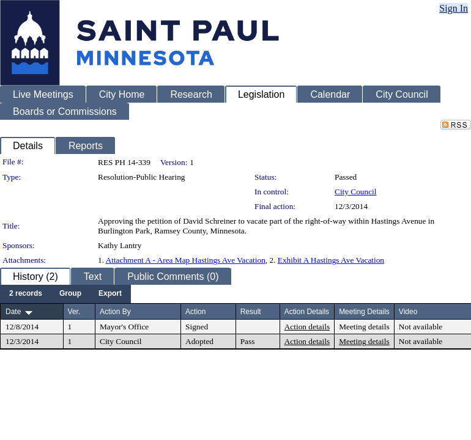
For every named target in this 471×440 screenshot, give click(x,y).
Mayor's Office (124, 326)
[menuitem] (26, 293)
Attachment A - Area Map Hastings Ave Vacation (185, 260)
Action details (307, 326)
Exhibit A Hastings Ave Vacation (331, 260)
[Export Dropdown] (110, 294)
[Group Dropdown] (70, 294)
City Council (356, 191)
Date (13, 311)
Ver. (74, 311)
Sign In (453, 8)
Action (195, 311)
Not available (420, 326)
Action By (115, 311)
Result (250, 311)
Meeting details (364, 326)
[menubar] (65, 294)
